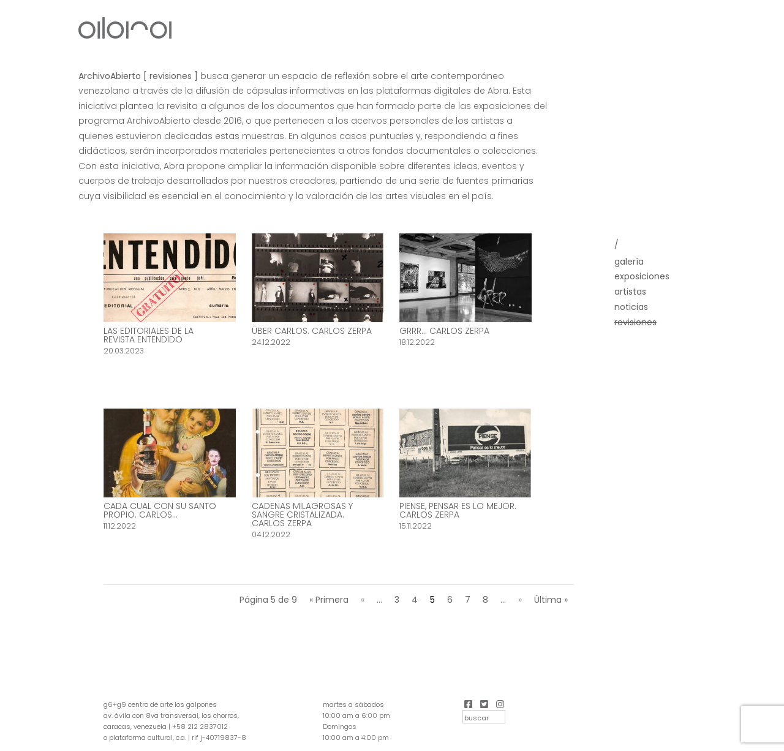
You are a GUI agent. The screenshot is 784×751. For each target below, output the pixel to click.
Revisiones (635, 322)
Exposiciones (641, 276)
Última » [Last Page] (551, 600)
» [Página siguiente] (520, 600)
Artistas (630, 291)
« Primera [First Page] (329, 600)
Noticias (631, 307)
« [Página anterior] (362, 600)
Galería (629, 261)
